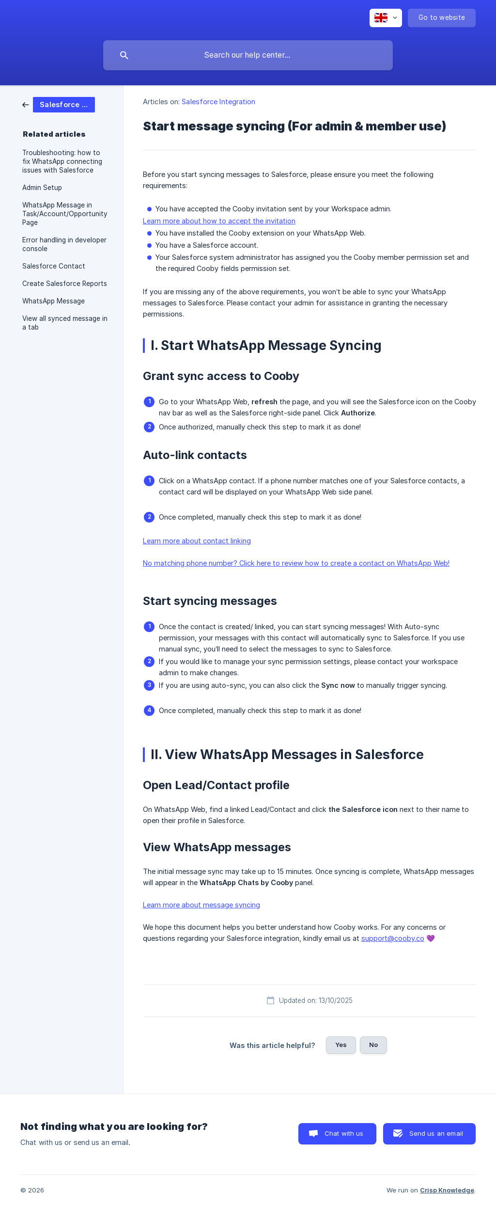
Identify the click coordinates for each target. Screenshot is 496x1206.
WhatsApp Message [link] (53, 301)
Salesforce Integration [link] (218, 101)
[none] (386, 18)
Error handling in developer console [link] (64, 244)
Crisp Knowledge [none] (447, 1190)
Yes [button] (341, 1044)
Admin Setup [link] (42, 187)
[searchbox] (248, 55)
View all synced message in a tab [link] (65, 323)
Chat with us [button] (344, 1133)
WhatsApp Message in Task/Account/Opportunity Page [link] (65, 213)
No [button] (373, 1044)
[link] (58, 104)
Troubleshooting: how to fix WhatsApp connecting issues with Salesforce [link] (62, 161)
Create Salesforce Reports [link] (64, 283)
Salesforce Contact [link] (53, 266)
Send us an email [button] (436, 1133)
